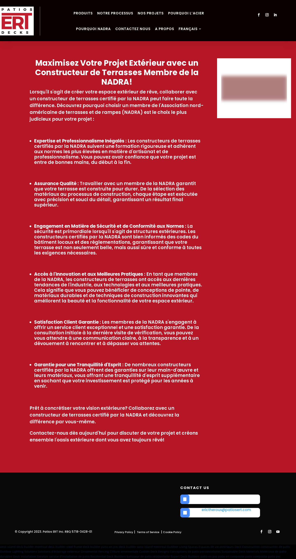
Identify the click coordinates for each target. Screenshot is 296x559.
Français (188, 28)
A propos (164, 28)
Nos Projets (151, 13)
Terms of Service (148, 532)
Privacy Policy (123, 532)
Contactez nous (132, 28)
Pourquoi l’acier (186, 13)
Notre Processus (115, 13)
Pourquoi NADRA (93, 28)
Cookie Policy (172, 532)
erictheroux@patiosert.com (226, 509)
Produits (83, 13)
